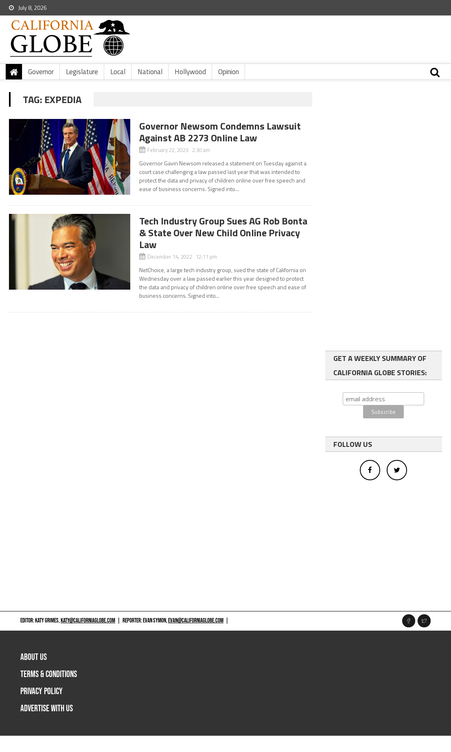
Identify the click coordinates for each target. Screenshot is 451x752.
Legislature (82, 71)
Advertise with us (46, 708)
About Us (33, 657)
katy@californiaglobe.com (88, 620)
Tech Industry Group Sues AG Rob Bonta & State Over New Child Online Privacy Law (223, 232)
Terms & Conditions (48, 674)
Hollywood (190, 71)
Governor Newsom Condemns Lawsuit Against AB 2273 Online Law (220, 132)
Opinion (228, 71)
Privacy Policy (41, 691)
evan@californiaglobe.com (195, 620)
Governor (41, 71)
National (150, 71)
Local (117, 71)
